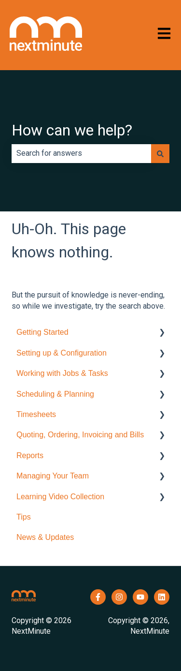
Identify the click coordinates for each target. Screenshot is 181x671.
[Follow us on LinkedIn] (161, 597)
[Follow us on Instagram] (119, 597)
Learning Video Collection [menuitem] (60, 496)
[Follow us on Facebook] (98, 597)
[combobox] (81, 153)
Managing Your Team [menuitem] (52, 476)
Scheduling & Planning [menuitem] (55, 394)
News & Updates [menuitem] (45, 537)
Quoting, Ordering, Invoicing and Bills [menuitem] (80, 435)
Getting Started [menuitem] (42, 332)
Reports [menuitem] (29, 455)
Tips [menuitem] (23, 517)
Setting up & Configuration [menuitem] (61, 353)
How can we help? (72, 130)
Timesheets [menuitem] (36, 414)
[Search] (160, 153)
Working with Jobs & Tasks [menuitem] (62, 373)
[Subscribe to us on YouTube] (140, 597)
